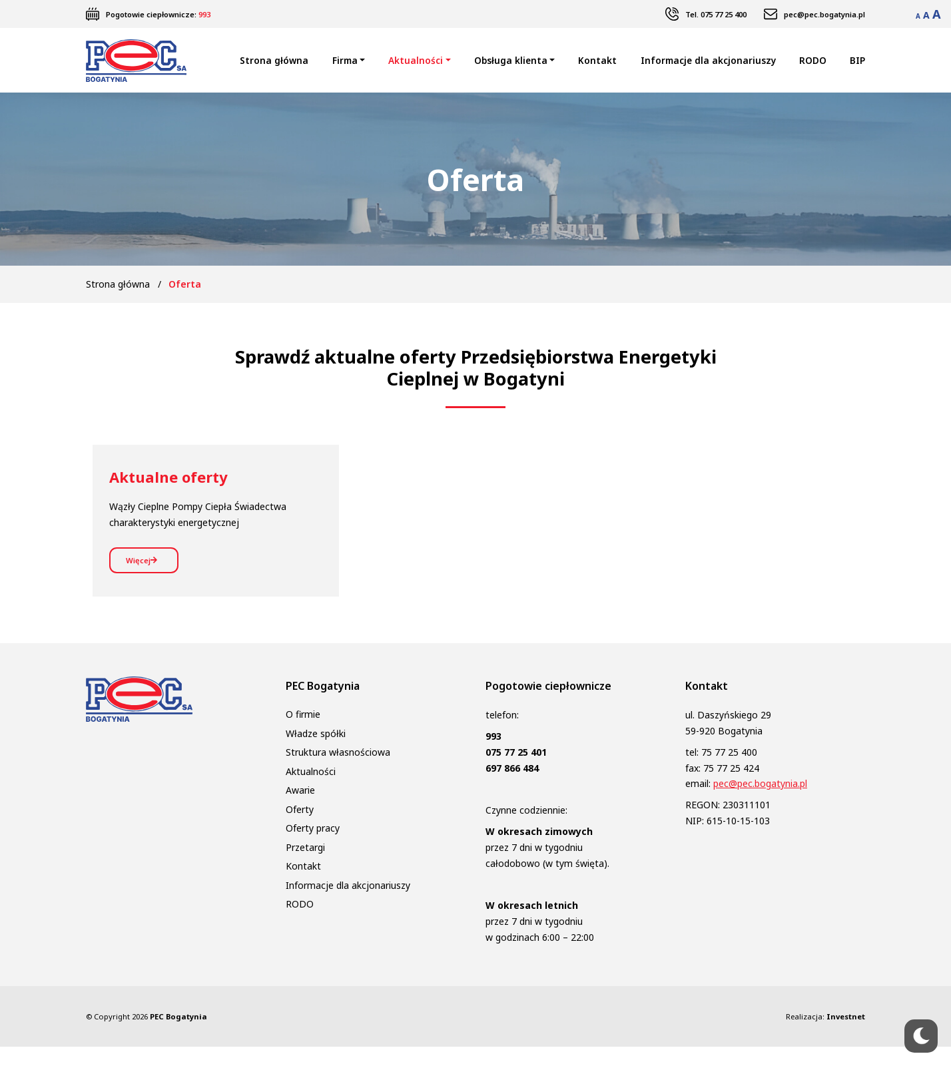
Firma (345, 67)
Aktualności (415, 67)
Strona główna (274, 67)
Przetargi (305, 866)
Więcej (147, 576)
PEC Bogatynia (178, 1036)
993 (204, 14)
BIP (857, 67)
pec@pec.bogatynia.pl (824, 14)
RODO (812, 67)
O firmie (303, 734)
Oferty (300, 828)
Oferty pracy (313, 848)
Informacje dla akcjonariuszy (708, 67)
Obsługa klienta (510, 67)
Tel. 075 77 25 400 (716, 14)
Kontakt (597, 67)
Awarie (300, 810)
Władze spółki (316, 752)
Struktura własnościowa (338, 772)
